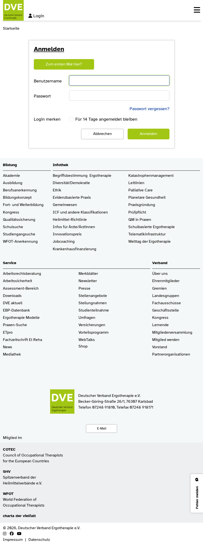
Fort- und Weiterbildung (23, 205)
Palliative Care (140, 190)
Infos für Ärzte (65, 227)
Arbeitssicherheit (17, 281)
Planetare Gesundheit (147, 197)
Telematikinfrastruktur (147, 234)
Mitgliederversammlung (172, 332)
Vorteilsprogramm (93, 332)
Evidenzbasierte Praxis (72, 197)
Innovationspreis (67, 234)
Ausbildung (12, 183)
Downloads (12, 296)
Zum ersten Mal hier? (64, 64)
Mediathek (12, 354)
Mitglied (159, 340)
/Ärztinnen (86, 227)
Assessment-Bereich (21, 288)
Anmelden (148, 133)
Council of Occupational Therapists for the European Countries (33, 455)
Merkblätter (88, 273)
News (7, 347)
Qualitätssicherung (19, 219)
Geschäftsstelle (165, 310)
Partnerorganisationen (171, 354)
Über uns (160, 273)
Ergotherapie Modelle (21, 317)
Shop (83, 348)
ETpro (8, 332)
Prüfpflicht (137, 212)
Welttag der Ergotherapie (149, 241)
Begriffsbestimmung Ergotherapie (82, 175)
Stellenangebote (93, 296)
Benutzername (48, 81)
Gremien (159, 288)
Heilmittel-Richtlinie (70, 219)
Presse (84, 288)
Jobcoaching (64, 241)
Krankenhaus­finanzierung (74, 249)
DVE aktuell (12, 303)
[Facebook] (12, 534)
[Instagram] (4, 534)
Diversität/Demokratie (71, 183)
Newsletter (88, 281)
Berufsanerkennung (20, 190)
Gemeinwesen (65, 205)
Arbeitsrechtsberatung (22, 273)
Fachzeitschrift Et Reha (22, 340)
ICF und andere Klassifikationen (80, 212)
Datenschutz (39, 539)
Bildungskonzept (17, 197)
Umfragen (87, 317)
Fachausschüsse (166, 303)
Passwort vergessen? (149, 108)
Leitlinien (136, 183)
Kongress (11, 212)
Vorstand (159, 347)
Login (36, 15)
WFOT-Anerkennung (20, 241)
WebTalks (87, 340)
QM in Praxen (139, 219)
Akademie (11, 175)
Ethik (57, 190)
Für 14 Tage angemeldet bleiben (106, 119)
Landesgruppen (165, 296)
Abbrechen (102, 133)
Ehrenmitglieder (165, 281)
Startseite (11, 28)
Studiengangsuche (19, 234)
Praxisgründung (141, 205)
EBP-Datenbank (16, 310)
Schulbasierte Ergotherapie (151, 227)
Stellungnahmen (93, 303)
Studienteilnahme (94, 310)
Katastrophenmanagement (151, 175)
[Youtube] (19, 534)
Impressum (13, 539)
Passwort (42, 96)
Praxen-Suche (15, 325)
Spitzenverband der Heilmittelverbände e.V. (22, 477)
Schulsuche (13, 227)
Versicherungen (92, 325)
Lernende (160, 325)
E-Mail (101, 428)
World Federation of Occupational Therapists (23, 499)
